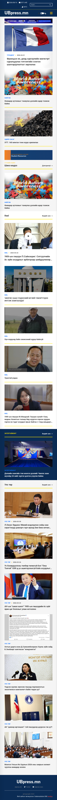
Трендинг (10, 55)
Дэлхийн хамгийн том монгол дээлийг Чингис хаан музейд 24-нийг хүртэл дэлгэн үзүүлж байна (27, 474)
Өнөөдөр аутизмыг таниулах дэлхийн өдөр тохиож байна (27, 206)
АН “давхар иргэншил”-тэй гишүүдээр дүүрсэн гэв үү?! (28, 727)
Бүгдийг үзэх (47, 216)
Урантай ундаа (11, 378)
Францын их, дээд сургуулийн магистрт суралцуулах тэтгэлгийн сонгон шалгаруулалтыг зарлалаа (28, 61)
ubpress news (38, 787)
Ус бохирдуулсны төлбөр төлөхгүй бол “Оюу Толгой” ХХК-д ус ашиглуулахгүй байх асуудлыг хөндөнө (27, 567)
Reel (6, 253)
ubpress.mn (18, 787)
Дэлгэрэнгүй (47, 166)
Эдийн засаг (9, 139)
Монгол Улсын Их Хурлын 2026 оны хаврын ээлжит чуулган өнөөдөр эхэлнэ (27, 765)
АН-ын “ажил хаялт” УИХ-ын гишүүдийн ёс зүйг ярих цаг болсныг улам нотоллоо (27, 607)
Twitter (27, 787)
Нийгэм (8, 98)
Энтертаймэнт (10, 470)
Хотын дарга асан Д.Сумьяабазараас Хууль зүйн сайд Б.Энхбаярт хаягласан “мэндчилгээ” (28, 648)
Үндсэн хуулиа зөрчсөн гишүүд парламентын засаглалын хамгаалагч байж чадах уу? (24, 688)
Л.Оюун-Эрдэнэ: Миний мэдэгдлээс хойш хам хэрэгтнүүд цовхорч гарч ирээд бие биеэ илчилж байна (28, 526)
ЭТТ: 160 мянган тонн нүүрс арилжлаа (21, 142)
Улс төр (7, 521)
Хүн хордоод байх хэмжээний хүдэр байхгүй (24, 339)
